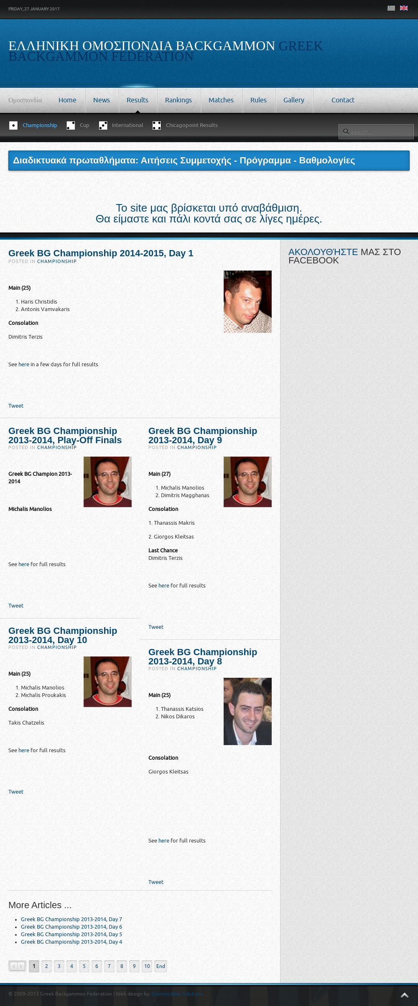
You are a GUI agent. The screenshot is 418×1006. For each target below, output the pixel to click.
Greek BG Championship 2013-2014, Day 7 (71, 919)
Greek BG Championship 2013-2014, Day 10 (62, 635)
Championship (57, 261)
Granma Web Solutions (177, 993)
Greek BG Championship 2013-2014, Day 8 (202, 656)
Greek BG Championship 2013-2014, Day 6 (71, 926)
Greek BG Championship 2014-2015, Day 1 (101, 253)
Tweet (15, 406)
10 (147, 966)
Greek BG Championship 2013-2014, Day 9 (202, 435)
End (160, 966)
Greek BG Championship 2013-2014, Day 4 (71, 942)
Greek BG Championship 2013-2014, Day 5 (71, 934)
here (23, 364)
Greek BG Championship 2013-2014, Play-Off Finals (65, 435)
